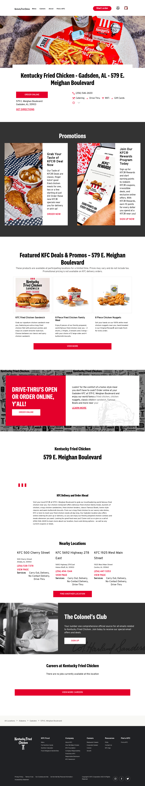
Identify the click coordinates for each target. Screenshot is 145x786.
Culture (89, 748)
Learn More (79, 409)
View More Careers (72, 693)
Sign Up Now (127, 219)
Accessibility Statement (22, 779)
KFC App (108, 748)
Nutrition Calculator (47, 748)
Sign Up (75, 641)
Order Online (32, 95)
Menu (42, 742)
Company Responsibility (72, 751)
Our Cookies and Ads (41, 777)
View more (72, 347)
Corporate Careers (92, 745)
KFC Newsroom (70, 759)
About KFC (68, 742)
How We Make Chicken (72, 745)
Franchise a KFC (70, 753)
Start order (102, 8)
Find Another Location (72, 595)
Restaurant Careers (92, 742)
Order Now (54, 214)
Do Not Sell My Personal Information (62, 777)
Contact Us (108, 745)
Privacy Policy (19, 777)
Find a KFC (124, 742)
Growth (89, 751)
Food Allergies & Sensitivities (50, 751)
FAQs (106, 742)
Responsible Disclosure (72, 756)
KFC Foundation (70, 748)
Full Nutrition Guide (47, 745)
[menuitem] (34, 9)
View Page (23, 570)
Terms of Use (29, 777)
